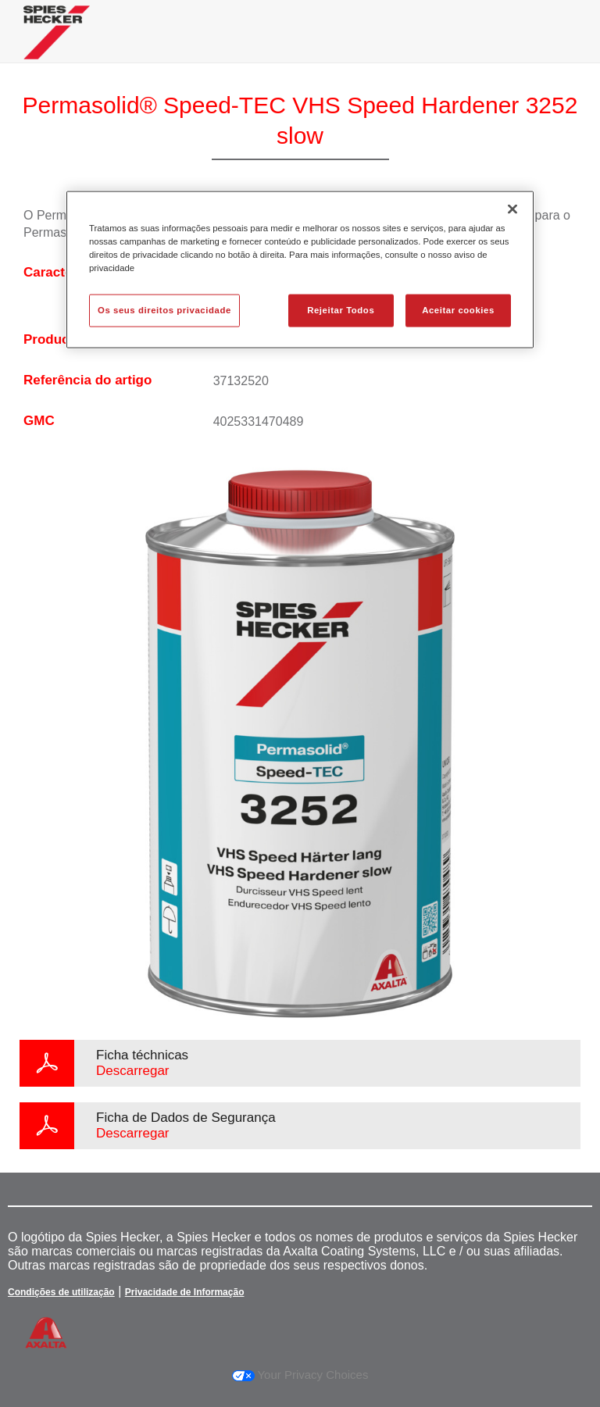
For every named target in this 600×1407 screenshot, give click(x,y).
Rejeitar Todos (340, 310)
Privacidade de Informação (185, 1292)
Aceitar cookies (458, 310)
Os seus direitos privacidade (164, 310)
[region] (300, 270)
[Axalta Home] (56, 44)
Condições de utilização (61, 1292)
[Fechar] (512, 209)
